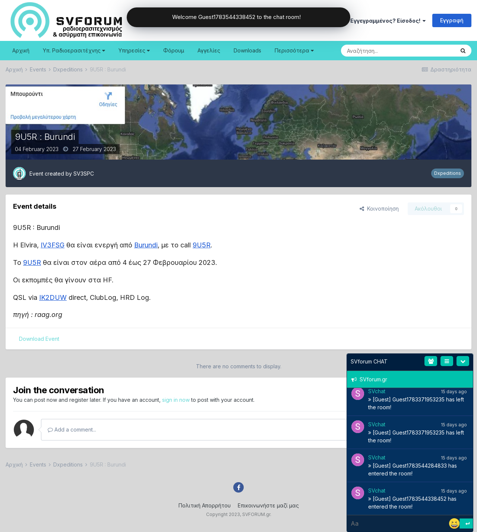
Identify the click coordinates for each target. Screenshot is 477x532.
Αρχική (20, 50)
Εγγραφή (452, 20)
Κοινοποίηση (379, 208)
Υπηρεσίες (134, 50)
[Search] (379, 51)
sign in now (176, 400)
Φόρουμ (173, 50)
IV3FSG (52, 245)
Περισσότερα (294, 50)
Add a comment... (72, 429)
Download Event (39, 339)
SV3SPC (83, 173)
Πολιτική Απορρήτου (205, 505)
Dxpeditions (447, 173)
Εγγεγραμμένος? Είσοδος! (388, 20)
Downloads (247, 50)
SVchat (376, 391)
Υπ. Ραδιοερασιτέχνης (74, 50)
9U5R (202, 245)
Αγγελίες (209, 50)
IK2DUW (53, 297)
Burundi (146, 245)
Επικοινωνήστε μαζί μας (268, 505)
